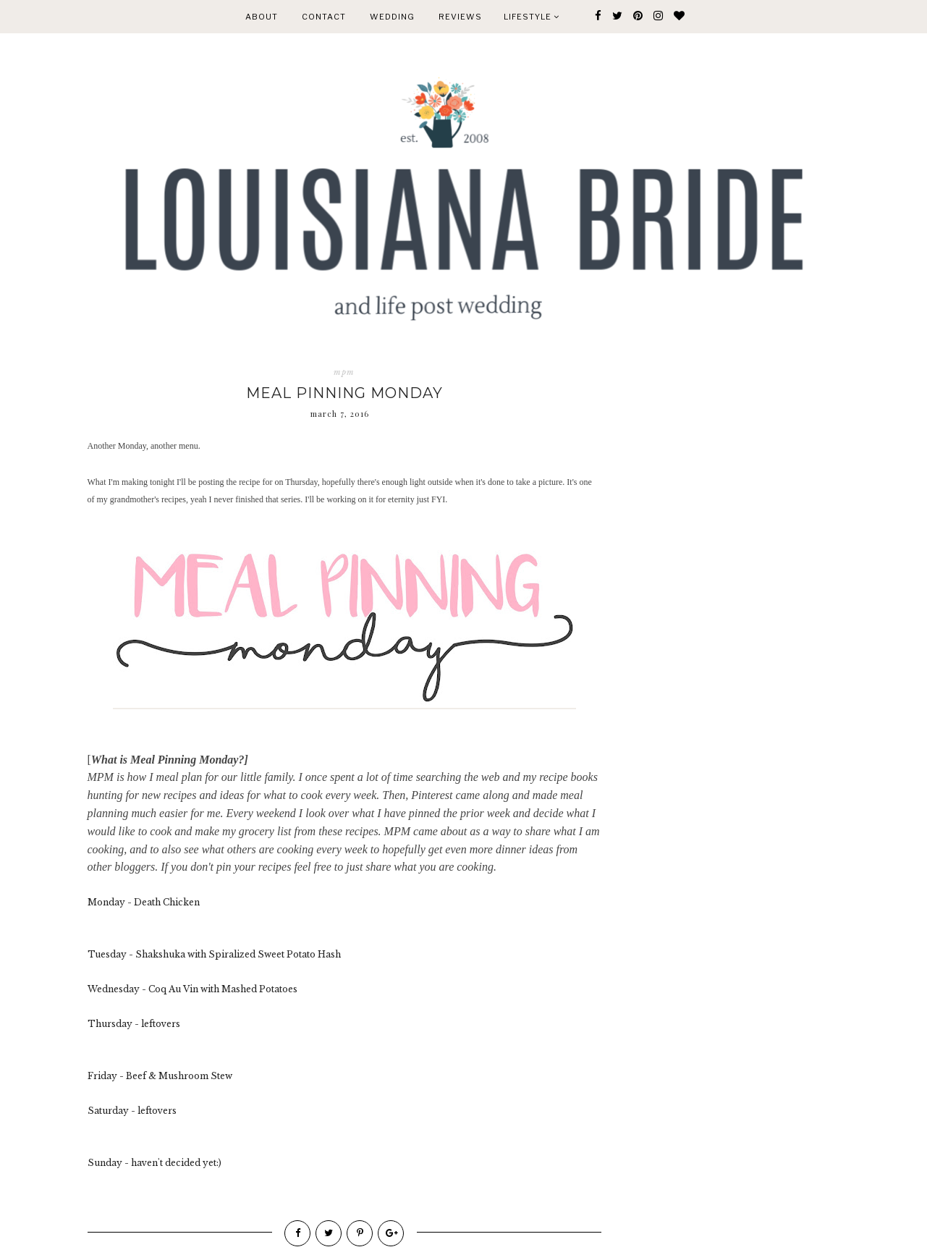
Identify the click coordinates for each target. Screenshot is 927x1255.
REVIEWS (460, 17)
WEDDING (392, 17)
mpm (344, 372)
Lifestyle (531, 17)
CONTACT (324, 17)
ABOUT (261, 17)
